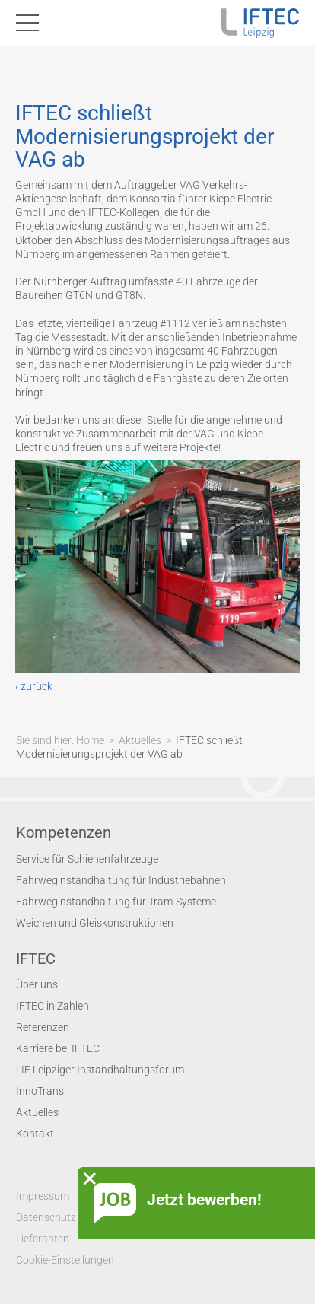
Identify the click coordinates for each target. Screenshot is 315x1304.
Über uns (37, 984)
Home (90, 740)
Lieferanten (42, 1238)
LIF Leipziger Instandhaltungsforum (100, 1070)
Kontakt (35, 1133)
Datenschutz (46, 1217)
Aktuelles (140, 740)
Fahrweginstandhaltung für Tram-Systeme (116, 901)
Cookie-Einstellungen (65, 1260)
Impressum (42, 1196)
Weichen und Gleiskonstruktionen (94, 923)
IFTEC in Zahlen (52, 1006)
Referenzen (42, 1027)
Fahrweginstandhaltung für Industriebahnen (121, 880)
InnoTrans (40, 1091)
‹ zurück (33, 686)
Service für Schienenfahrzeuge (87, 859)
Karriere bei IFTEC (58, 1048)
